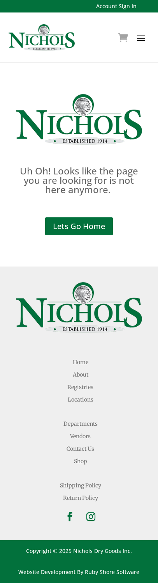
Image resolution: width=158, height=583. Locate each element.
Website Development (46, 572)
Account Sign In (116, 6)
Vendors (80, 436)
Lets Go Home (79, 226)
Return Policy (80, 497)
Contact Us (80, 448)
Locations (80, 399)
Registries (80, 387)
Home (80, 362)
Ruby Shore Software (112, 572)
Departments (80, 423)
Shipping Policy (80, 485)
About (80, 374)
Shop (80, 461)
